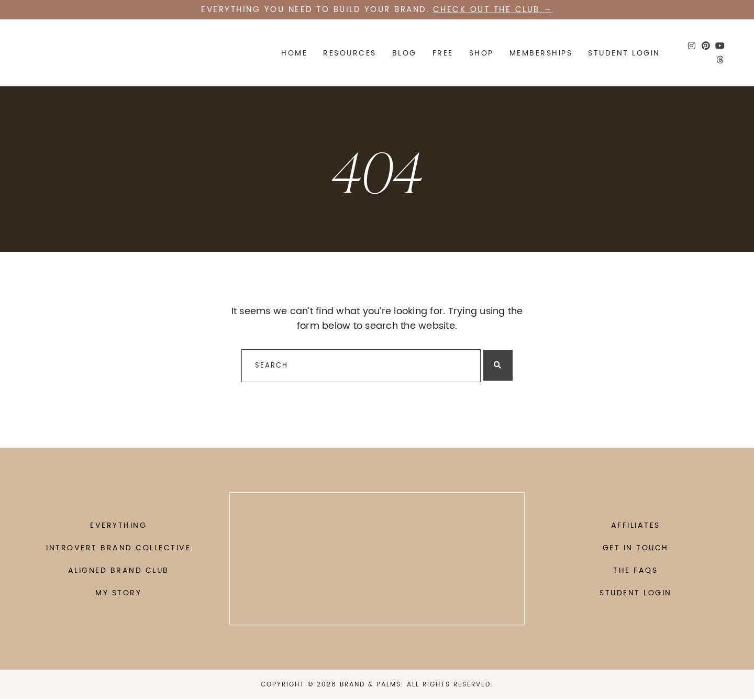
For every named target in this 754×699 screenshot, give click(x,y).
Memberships (541, 53)
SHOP (481, 53)
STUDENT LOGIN (624, 53)
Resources (349, 53)
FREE (443, 53)
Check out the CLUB (486, 9)
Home (294, 53)
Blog (404, 53)
